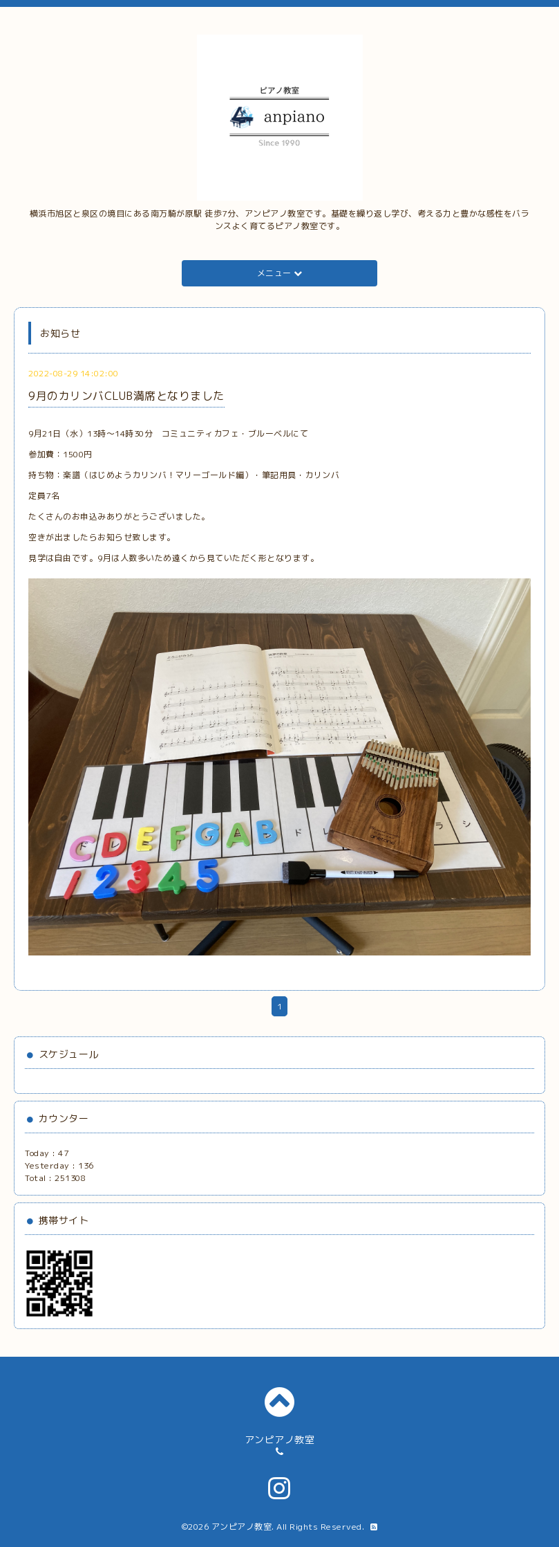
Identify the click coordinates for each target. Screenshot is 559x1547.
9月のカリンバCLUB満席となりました (126, 395)
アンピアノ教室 (241, 1526)
